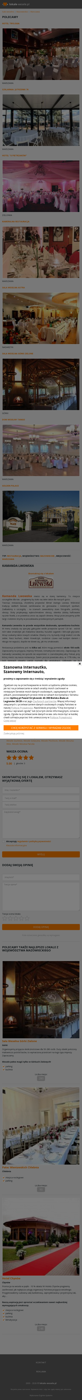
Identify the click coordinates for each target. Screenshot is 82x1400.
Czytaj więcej (10, 720)
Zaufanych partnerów (44, 701)
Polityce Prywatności (22, 707)
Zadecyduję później (14, 733)
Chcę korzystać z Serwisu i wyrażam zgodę (41, 728)
